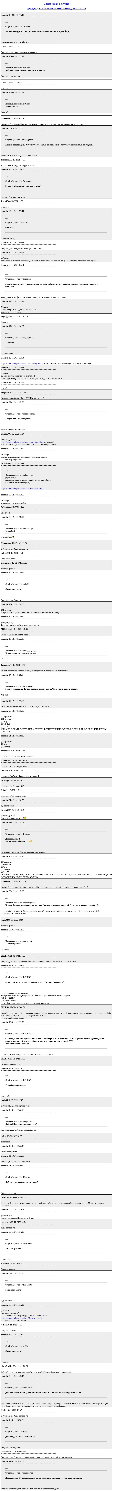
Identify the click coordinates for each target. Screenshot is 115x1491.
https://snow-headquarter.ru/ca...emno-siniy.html (21, 363)
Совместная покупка (56, 3)
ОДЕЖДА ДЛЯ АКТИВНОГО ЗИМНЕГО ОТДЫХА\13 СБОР (56, 9)
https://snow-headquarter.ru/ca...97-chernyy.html (21, 1318)
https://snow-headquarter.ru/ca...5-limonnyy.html (21, 488)
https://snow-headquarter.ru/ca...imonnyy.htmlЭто (22, 442)
